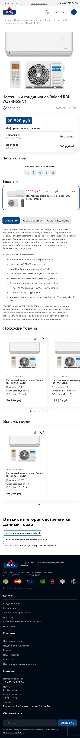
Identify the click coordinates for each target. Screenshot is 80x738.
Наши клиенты (11, 654)
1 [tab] (31, 411)
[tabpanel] (25, 370)
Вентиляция (9, 607)
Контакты (8, 659)
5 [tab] (48, 411)
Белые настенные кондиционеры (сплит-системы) (30, 545)
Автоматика (9, 617)
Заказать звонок (39, 3)
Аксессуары (9, 626)
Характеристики (32, 220)
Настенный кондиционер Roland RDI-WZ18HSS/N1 (25, 381)
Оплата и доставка (58, 220)
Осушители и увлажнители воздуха (22, 621)
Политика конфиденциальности (18, 588)
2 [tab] (35, 411)
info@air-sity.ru (10, 3)
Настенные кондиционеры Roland (22, 533)
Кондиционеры (11, 603)
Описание (11, 220)
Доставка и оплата (13, 641)
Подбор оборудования (16, 645)
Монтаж (7, 650)
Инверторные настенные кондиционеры (26, 539)
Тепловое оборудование (17, 612)
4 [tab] (44, 411)
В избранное (14, 107)
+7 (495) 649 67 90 (68, 3)
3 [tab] (40, 411)
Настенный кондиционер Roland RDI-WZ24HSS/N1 (25, 475)
